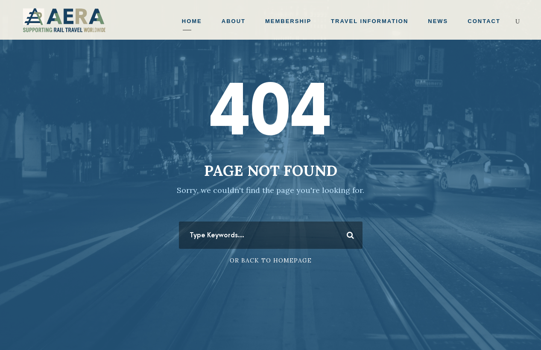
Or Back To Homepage (271, 260)
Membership (288, 21)
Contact (484, 21)
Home (192, 21)
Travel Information (369, 21)
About (234, 21)
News (438, 21)
